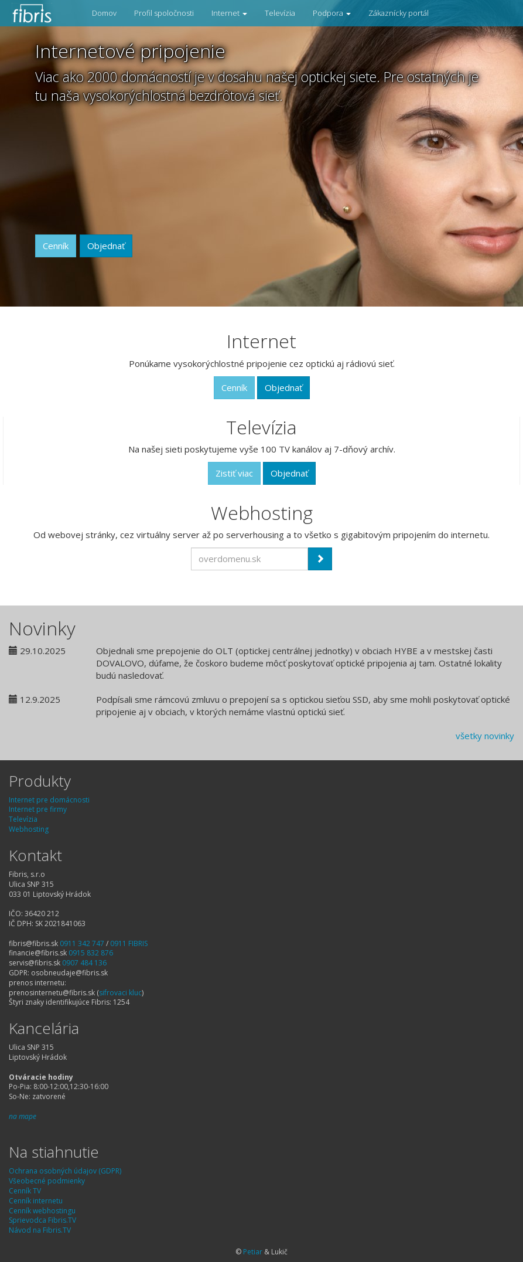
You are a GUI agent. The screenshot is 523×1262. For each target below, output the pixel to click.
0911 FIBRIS (129, 943)
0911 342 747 (82, 943)
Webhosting (29, 829)
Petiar (252, 1252)
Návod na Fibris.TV (40, 1230)
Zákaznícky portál (398, 13)
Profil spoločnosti (164, 13)
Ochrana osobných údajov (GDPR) (65, 1171)
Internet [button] (229, 13)
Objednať (106, 245)
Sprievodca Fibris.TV (42, 1220)
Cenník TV (25, 1191)
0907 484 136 (84, 963)
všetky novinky (485, 735)
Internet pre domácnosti (49, 800)
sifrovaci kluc (120, 993)
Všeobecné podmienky (47, 1181)
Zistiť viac (234, 473)
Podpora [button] (332, 13)
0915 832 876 (91, 953)
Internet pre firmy (38, 809)
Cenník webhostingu (42, 1211)
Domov (104, 13)
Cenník (56, 245)
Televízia (280, 13)
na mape (22, 1116)
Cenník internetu (36, 1201)
